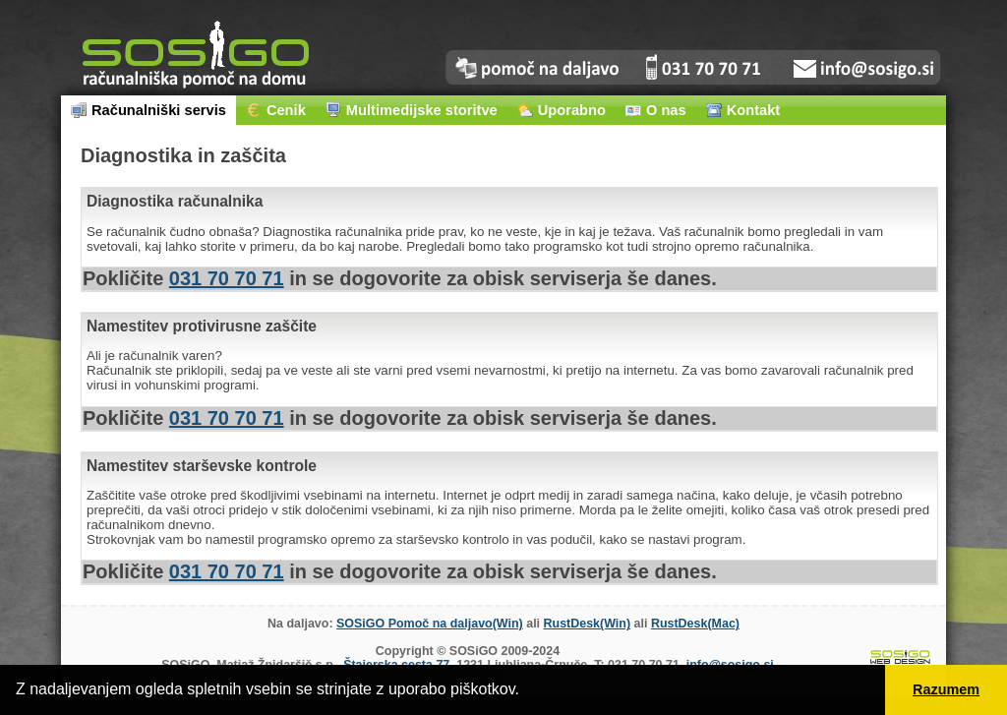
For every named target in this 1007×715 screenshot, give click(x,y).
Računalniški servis (148, 110)
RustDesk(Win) (587, 623)
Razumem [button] (946, 689)
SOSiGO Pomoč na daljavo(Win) (429, 623)
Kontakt (743, 110)
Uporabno (561, 110)
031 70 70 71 (226, 278)
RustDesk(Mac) (695, 623)
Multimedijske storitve (412, 110)
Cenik (276, 110)
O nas (655, 110)
